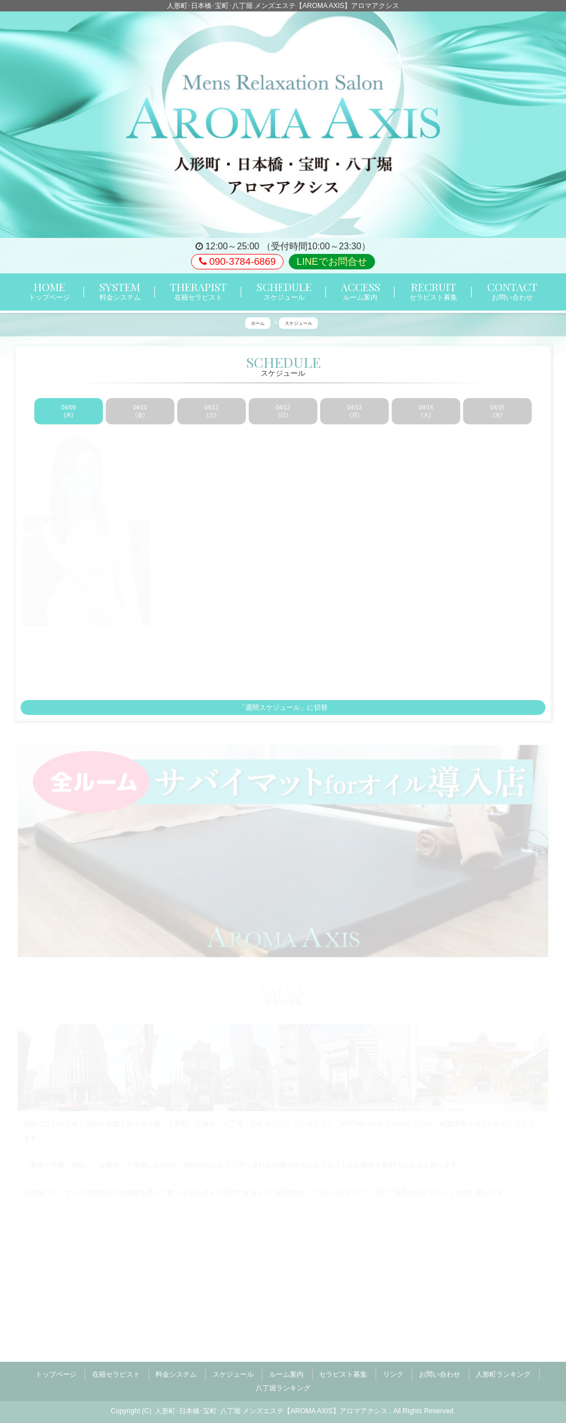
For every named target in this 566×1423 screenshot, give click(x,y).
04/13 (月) (355, 411)
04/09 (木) (68, 411)
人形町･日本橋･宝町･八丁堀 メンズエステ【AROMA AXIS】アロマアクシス (272, 1401)
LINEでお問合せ (332, 261)
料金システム (176, 1372)
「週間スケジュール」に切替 (283, 707)
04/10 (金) (140, 411)
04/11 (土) (211, 411)
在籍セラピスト (116, 1372)
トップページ (56, 1372)
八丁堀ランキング (283, 1381)
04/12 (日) (283, 411)
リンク (393, 1372)
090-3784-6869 (237, 261)
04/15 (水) (498, 411)
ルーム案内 (286, 1372)
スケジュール (233, 1372)
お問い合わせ (439, 1372)
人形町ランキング (503, 1372)
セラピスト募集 (343, 1372)
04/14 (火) (426, 411)
